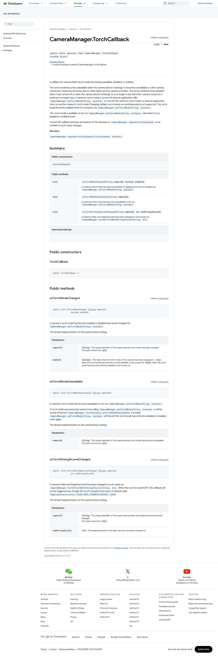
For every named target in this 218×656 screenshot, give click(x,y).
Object (63, 56)
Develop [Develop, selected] (78, 3)
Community (120, 3)
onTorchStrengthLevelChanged (98, 212)
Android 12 (134, 612)
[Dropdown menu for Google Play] (108, 3)
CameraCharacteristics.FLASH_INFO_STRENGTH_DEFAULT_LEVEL (83, 494)
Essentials (34, 3)
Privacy (73, 617)
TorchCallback (60, 164)
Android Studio (205, 3)
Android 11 (134, 617)
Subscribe (203, 649)
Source (44, 612)
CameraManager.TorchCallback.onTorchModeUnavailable (99, 412)
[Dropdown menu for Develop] (86, 3)
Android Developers (58, 29)
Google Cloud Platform (121, 637)
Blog (43, 621)
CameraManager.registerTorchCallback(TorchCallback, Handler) (86, 136)
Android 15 (134, 599)
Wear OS (104, 603)
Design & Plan (56, 3)
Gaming (74, 599)
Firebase (101, 637)
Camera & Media (77, 612)
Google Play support (197, 608)
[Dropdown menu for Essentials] (43, 3)
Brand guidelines (67, 649)
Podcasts (45, 626)
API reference (11, 14)
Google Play (99, 3)
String (109, 181)
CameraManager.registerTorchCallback (132, 122)
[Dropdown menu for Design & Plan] (66, 3)
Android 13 (134, 608)
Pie (130, 626)
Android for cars (107, 612)
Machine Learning (78, 603)
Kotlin (157, 44)
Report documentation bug (200, 603)
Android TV (105, 617)
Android (44, 599)
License (53, 649)
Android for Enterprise (50, 603)
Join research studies (198, 612)
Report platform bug (197, 599)
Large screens (106, 599)
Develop (72, 29)
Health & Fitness (77, 608)
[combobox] (176, 3)
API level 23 (163, 37)
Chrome (88, 637)
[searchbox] (18, 24)
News (43, 617)
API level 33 (163, 460)
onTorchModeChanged (93, 181)
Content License (121, 548)
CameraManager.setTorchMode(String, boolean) (76, 101)
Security (44, 608)
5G (71, 621)
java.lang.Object (57, 62)
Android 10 (134, 621)
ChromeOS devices (108, 608)
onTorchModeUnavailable (95, 196)
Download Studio (166, 615)
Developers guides (167, 606)
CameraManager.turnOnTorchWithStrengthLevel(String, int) (114, 219)
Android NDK (164, 619)
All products (142, 637)
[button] (18, 50)
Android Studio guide (168, 602)
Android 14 (134, 603)
